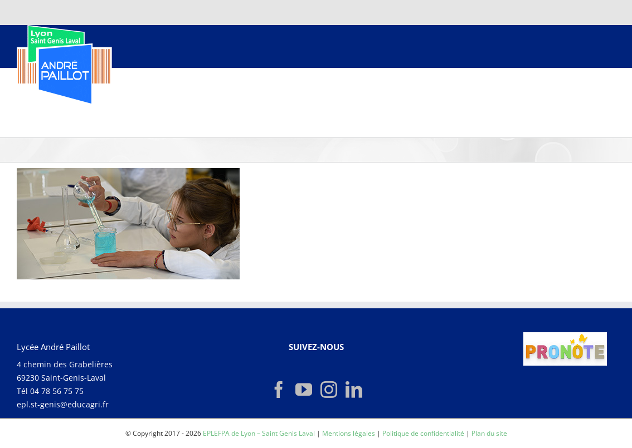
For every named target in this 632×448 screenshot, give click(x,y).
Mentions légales (348, 433)
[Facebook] (278, 389)
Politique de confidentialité (423, 433)
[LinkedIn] (354, 389)
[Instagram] (328, 389)
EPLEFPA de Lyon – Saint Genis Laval (259, 433)
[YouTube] (303, 389)
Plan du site (489, 433)
